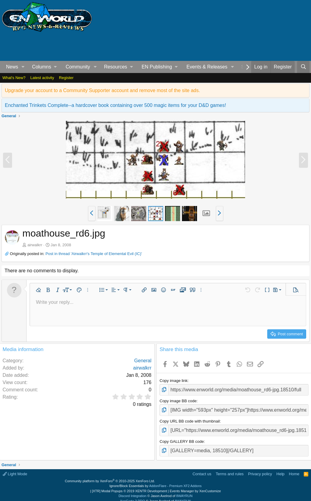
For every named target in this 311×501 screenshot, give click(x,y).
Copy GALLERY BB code (182, 437)
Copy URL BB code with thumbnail (190, 418)
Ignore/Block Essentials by (155, 480)
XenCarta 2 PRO (132, 495)
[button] (23, 67)
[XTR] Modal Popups (129, 485)
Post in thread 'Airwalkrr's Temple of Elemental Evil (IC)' (93, 253)
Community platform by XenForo (110, 475)
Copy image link (174, 380)
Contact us (202, 468)
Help (281, 468)
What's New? (13, 77)
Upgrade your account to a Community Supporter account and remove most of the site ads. (102, 90)
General (142, 360)
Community (78, 66)
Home (294, 468)
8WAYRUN (184, 490)
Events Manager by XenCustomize (195, 485)
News (12, 66)
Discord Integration (132, 490)
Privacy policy (260, 468)
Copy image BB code (178, 399)
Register (66, 77)
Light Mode (15, 468)
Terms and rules (230, 468)
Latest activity (42, 77)
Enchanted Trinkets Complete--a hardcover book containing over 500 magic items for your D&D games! (115, 105)
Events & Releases (206, 66)
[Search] (303, 67)
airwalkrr (35, 245)
